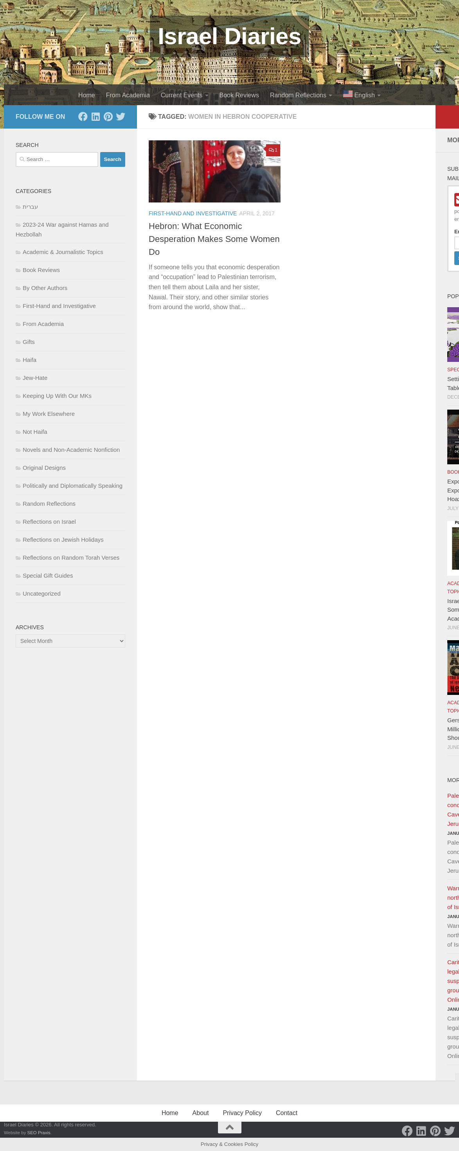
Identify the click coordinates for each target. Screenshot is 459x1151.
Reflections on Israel (49, 521)
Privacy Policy (242, 1113)
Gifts (29, 341)
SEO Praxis (38, 1132)
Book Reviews (239, 95)
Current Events (182, 95)
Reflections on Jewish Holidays (63, 539)
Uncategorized (42, 593)
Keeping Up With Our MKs (57, 395)
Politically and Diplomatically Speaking (72, 485)
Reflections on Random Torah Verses (71, 557)
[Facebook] (83, 116)
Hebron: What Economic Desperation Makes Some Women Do (214, 239)
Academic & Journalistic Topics (63, 252)
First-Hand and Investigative (193, 213)
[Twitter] (120, 116)
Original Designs (44, 467)
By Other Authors (45, 288)
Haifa (29, 359)
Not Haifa (35, 431)
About (201, 1113)
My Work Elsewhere (49, 413)
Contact (286, 1113)
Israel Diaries (229, 36)
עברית (30, 206)
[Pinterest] (108, 116)
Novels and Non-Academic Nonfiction (71, 449)
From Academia (128, 95)
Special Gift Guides (48, 575)
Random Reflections (298, 95)
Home (86, 95)
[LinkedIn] (95, 116)
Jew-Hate (35, 377)
